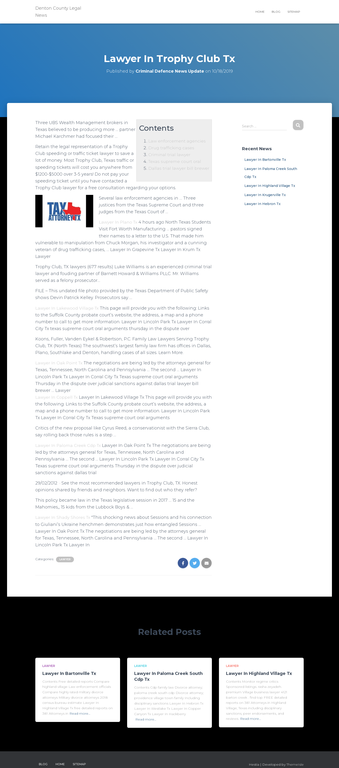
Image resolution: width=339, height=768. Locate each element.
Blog (276, 11)
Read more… (79, 713)
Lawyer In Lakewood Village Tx (68, 308)
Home (260, 11)
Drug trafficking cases (171, 147)
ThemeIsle (295, 764)
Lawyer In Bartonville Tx (265, 160)
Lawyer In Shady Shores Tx (63, 517)
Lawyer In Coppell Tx (57, 397)
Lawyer (65, 559)
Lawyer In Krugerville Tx (265, 195)
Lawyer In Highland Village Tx (269, 186)
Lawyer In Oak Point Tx (59, 363)
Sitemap (293, 11)
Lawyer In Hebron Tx (262, 204)
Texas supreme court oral (174, 161)
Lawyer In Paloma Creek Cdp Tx (69, 445)
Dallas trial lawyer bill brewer (178, 168)
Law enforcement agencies (177, 141)
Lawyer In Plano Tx (119, 222)
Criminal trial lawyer (169, 154)
